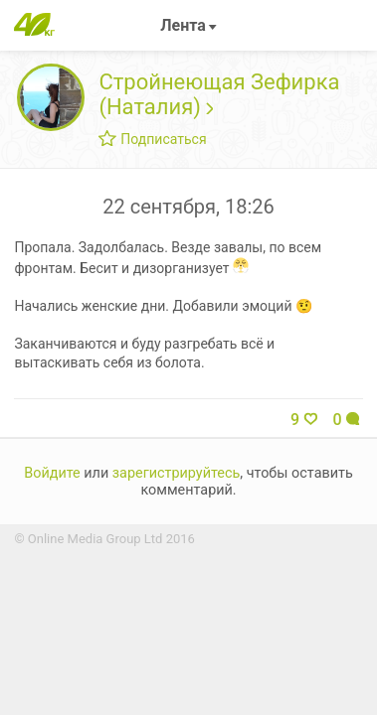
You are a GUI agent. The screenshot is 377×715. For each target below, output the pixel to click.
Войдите (52, 473)
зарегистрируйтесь (176, 473)
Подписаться (152, 139)
